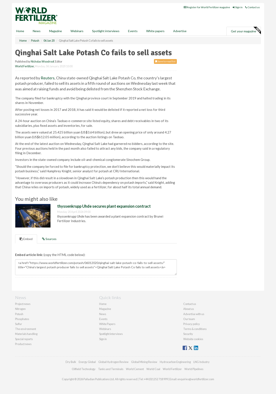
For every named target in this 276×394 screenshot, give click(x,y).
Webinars (77, 31)
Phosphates (22, 319)
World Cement (135, 369)
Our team (189, 319)
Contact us (252, 7)
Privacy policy (191, 324)
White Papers (107, 324)
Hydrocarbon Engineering (175, 362)
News (102, 314)
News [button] (37, 31)
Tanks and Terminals (110, 369)
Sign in (238, 7)
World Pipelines (193, 369)
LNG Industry (201, 362)
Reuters (48, 77)
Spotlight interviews (105, 31)
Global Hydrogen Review (113, 362)
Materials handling (26, 334)
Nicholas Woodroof (42, 61)
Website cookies (193, 339)
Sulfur (18, 324)
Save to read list (165, 61)
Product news (23, 344)
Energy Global (87, 362)
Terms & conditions (195, 329)
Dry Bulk (71, 362)
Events (133, 31)
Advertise (180, 31)
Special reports (24, 339)
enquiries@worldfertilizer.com (195, 379)
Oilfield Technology (84, 369)
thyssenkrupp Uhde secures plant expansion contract (104, 206)
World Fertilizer (24, 66)
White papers (155, 31)
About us (188, 309)
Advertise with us (193, 314)
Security (188, 334)
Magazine (55, 31)
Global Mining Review (144, 362)
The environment (25, 329)
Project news (22, 304)
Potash (19, 314)
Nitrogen (20, 309)
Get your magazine (246, 30)
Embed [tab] (26, 239)
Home (20, 31)
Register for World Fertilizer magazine (207, 7)
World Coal (153, 369)
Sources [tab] (49, 239)
